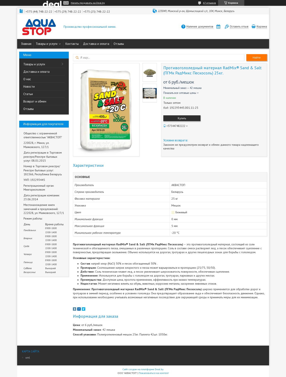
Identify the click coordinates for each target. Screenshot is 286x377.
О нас (27, 79)
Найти (256, 57)
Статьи (28, 94)
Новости (29, 86)
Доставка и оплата (96, 43)
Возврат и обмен (34, 101)
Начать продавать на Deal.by (88, 2)
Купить (182, 118)
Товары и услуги (46, 43)
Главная (26, 43)
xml (27, 357)
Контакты (72, 43)
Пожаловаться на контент (154, 373)
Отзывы (119, 43)
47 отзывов (209, 2)
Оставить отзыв (239, 26)
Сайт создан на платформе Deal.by (143, 369)
